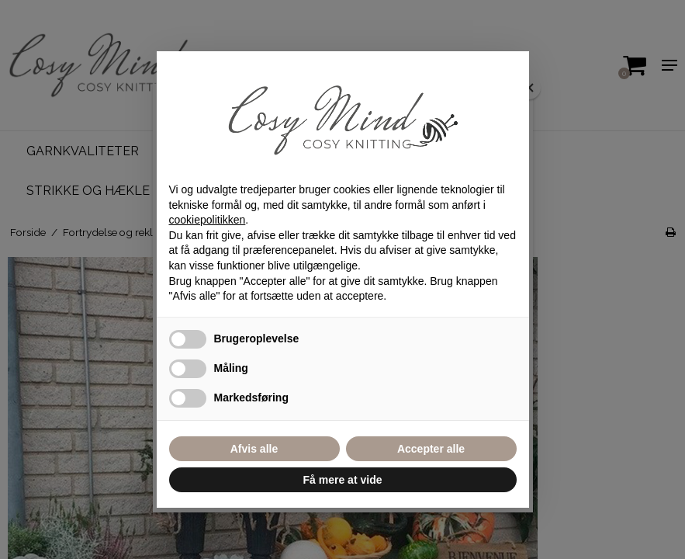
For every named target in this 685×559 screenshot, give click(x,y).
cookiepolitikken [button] (207, 220)
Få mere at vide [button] (342, 480)
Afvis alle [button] (254, 449)
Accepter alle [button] (431, 449)
